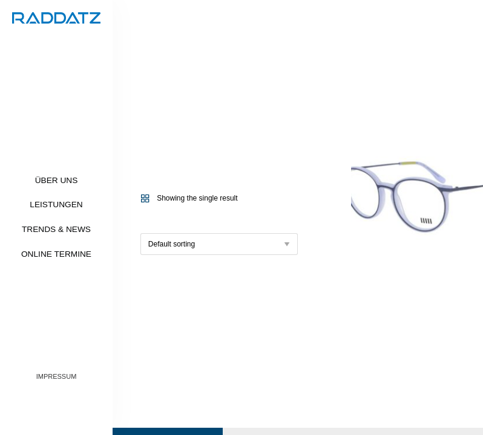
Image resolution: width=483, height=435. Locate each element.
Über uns (56, 180)
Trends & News (56, 229)
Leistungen (56, 204)
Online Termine (56, 254)
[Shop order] (219, 244)
